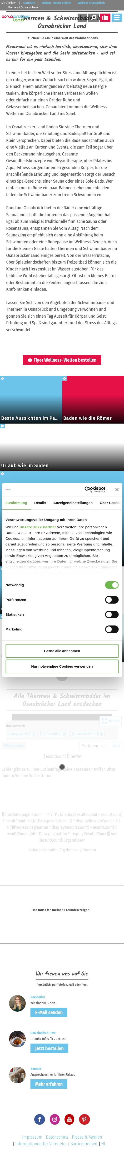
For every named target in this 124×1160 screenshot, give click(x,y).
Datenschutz (57, 1137)
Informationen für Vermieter (41, 1143)
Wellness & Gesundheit (91, 3)
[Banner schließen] (117, 489)
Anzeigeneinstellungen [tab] (73, 503)
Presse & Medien (87, 1137)
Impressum (32, 1137)
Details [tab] (40, 503)
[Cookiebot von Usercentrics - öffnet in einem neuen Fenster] (84, 489)
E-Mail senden (49, 1012)
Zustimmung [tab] (16, 503)
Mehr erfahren (49, 1084)
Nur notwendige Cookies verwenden (62, 666)
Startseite (29, 3)
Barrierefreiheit (84, 1143)
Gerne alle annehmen (62, 651)
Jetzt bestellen (49, 1048)
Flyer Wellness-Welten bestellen (62, 360)
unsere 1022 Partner (38, 527)
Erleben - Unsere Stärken (56, 3)
